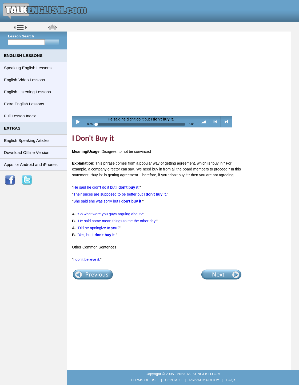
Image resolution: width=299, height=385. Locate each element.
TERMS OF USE (144, 380)
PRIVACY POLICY (204, 380)
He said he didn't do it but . (106, 187)
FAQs (230, 380)
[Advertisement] (181, 73)
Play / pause (78, 121)
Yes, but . (97, 235)
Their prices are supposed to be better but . (120, 194)
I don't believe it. (86, 259)
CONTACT (173, 380)
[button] (20, 30)
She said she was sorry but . (107, 201)
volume (203, 121)
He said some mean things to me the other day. (117, 221)
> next (226, 121)
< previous (215, 121)
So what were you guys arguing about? (110, 214)
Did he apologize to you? (98, 228)
